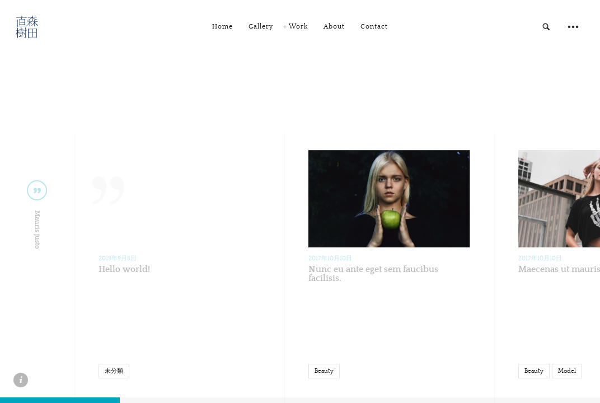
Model (567, 371)
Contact (374, 26)
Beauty (324, 371)
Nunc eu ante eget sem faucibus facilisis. (373, 273)
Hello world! (124, 269)
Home (222, 26)
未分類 (114, 371)
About (334, 26)
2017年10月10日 (330, 258)
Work (298, 26)
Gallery (261, 26)
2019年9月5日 (118, 258)
